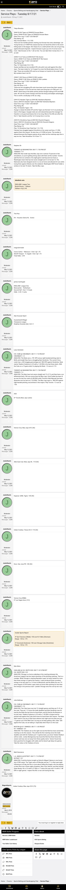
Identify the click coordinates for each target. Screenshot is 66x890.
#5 (11, 275)
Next (8, 22)
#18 (11, 728)
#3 (11, 207)
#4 (11, 241)
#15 (11, 625)
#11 (11, 489)
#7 (11, 343)
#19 (11, 780)
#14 (11, 591)
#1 (11, 56)
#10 (11, 455)
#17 (11, 693)
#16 (11, 659)
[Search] (63, 6)
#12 (11, 523)
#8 (11, 377)
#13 (11, 557)
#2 (11, 173)
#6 (11, 309)
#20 (10, 818)
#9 (11, 421)
